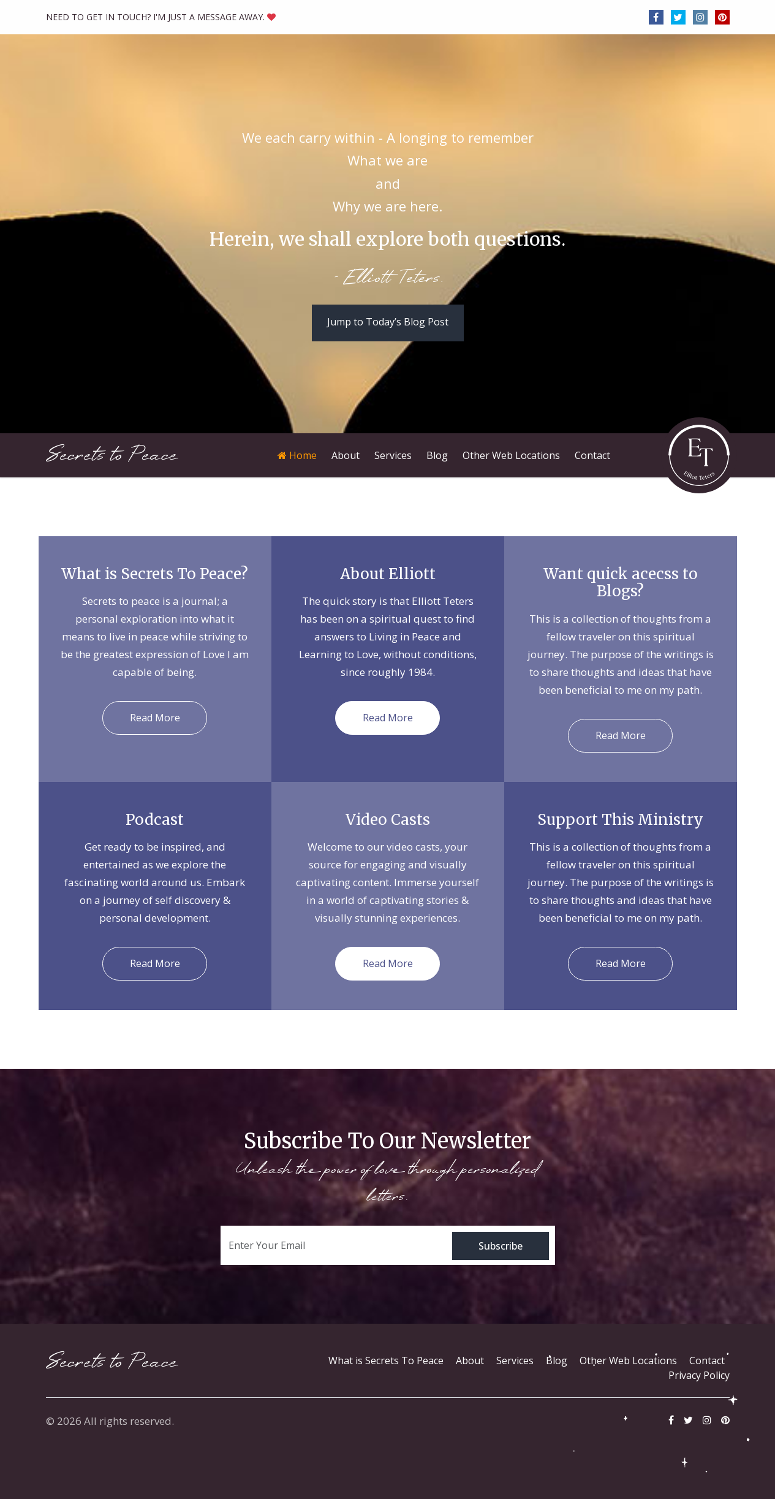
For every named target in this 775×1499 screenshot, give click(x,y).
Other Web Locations (628, 1360)
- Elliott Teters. (387, 278)
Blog (556, 1360)
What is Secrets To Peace (386, 1360)
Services (515, 1360)
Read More (155, 717)
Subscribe (500, 1246)
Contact (707, 1360)
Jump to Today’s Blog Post (387, 321)
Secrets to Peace (112, 455)
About (470, 1360)
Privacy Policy (699, 1375)
